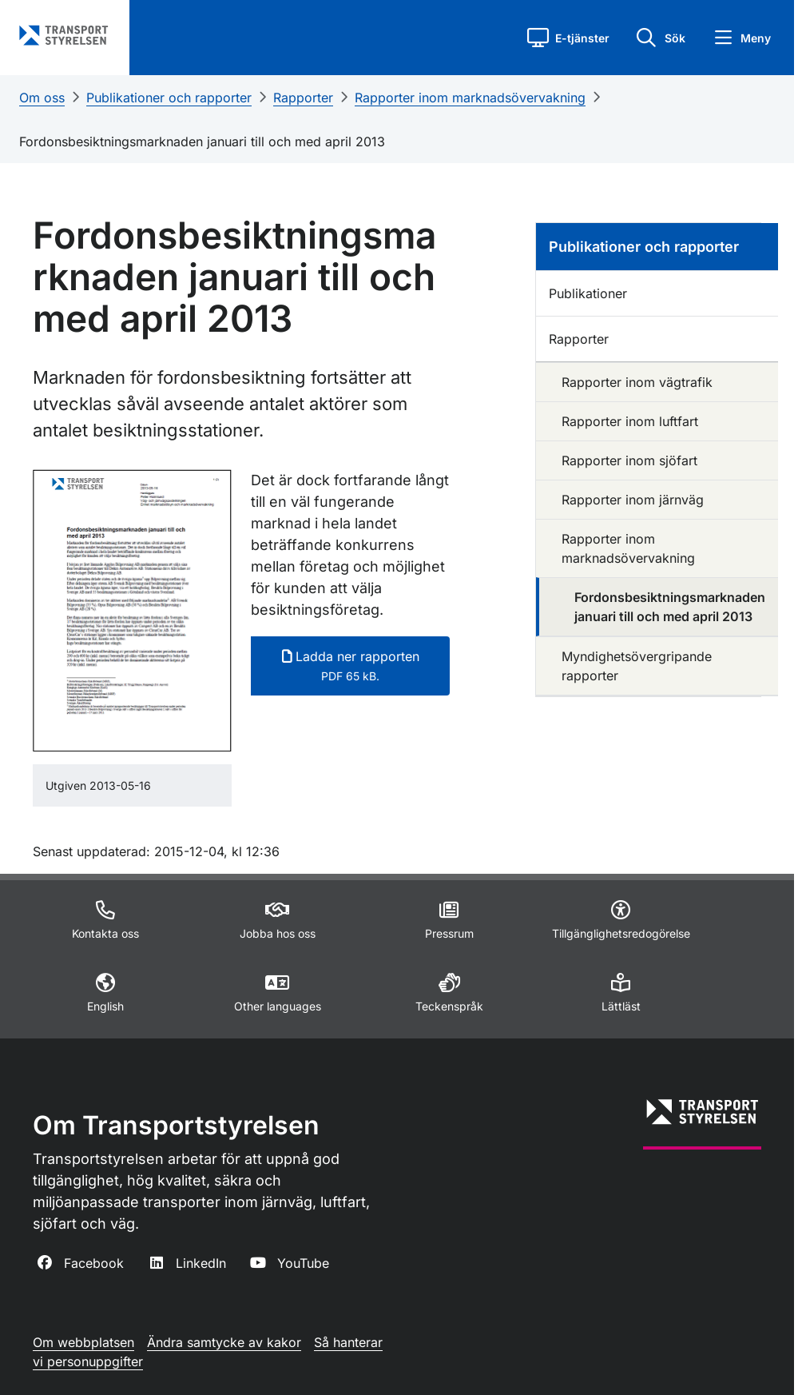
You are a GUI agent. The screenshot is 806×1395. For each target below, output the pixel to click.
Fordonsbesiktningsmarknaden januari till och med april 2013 (202, 141)
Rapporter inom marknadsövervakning (470, 98)
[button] (568, 37)
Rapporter (303, 98)
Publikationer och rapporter (169, 98)
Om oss (42, 98)
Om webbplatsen (83, 1342)
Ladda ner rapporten (350, 665)
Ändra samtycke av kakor (224, 1342)
